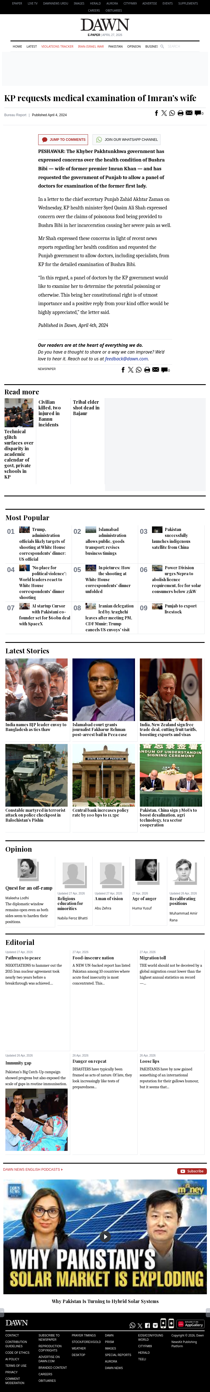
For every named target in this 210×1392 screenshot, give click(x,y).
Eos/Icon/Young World (150, 1337)
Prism (109, 1342)
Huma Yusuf (142, 908)
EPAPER (17, 3)
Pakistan (115, 46)
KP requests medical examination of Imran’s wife (100, 97)
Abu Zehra (103, 908)
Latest (32, 46)
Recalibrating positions (183, 901)
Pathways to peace (23, 957)
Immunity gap (18, 1063)
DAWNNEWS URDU (55, 3)
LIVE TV (32, 3)
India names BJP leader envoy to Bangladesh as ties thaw (36, 727)
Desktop (78, 1355)
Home (17, 46)
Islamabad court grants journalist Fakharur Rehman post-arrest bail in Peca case (99, 729)
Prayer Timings (84, 1335)
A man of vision (109, 898)
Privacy (11, 1372)
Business (152, 46)
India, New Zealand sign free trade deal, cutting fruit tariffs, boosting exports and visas (168, 729)
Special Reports (118, 1355)
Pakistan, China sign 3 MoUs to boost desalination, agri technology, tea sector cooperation (168, 817)
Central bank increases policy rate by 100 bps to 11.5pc (100, 812)
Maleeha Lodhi (17, 898)
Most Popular (27, 517)
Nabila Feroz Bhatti (72, 918)
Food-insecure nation (93, 957)
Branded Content (52, 1367)
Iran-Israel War (91, 46)
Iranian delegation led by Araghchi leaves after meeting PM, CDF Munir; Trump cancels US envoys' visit (109, 617)
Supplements (188, 3)
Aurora (112, 3)
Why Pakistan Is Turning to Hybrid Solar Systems (105, 1301)
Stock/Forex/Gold (86, 1342)
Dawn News (114, 1368)
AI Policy (12, 1359)
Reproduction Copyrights (49, 1348)
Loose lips (149, 1061)
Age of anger (144, 898)
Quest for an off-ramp (28, 888)
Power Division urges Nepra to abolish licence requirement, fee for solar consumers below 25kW (176, 579)
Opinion (134, 46)
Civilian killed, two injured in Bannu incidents (49, 413)
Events (168, 3)
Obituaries (114, 10)
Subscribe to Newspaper (48, 1337)
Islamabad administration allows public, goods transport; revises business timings (105, 541)
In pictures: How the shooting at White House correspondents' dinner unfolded (108, 579)
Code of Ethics (17, 1352)
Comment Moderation (14, 1381)
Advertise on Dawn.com (48, 1359)
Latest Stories (27, 650)
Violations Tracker (57, 46)
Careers (94, 10)
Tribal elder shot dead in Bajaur (86, 407)
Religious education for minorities (70, 903)
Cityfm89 (145, 1346)
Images (79, 3)
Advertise (149, 3)
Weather (79, 1348)
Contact (12, 1335)
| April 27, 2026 (105, 35)
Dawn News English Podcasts (33, 1170)
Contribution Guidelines (16, 1344)
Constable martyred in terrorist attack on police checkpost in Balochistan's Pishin (35, 815)
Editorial (20, 942)
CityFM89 (130, 3)
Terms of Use (16, 1365)
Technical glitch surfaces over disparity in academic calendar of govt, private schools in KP (19, 454)
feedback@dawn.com (126, 359)
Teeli (142, 1359)
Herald (95, 3)
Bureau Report (15, 115)
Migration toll (153, 957)
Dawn (109, 1335)
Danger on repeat (89, 1061)
